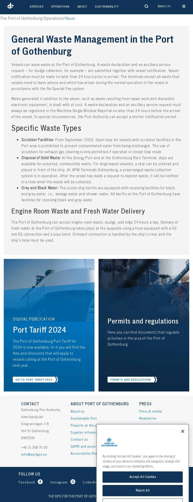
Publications (149, 425)
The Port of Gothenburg (21, 18)
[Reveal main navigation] (184, 6)
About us (78, 411)
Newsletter (148, 418)
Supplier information (87, 432)
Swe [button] (168, 6)
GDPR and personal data (90, 446)
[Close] (182, 450)
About (82, 6)
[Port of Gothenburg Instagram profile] (64, 482)
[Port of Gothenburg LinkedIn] (95, 482)
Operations (60, 6)
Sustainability (107, 6)
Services (36, 6)
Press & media (150, 411)
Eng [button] (161, 6)
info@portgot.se (34, 454)
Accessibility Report (86, 453)
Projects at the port (86, 425)
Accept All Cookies (142, 495)
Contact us (79, 439)
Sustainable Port (84, 418)
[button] (11, 6)
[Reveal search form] (146, 6)
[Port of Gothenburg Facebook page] (32, 482)
